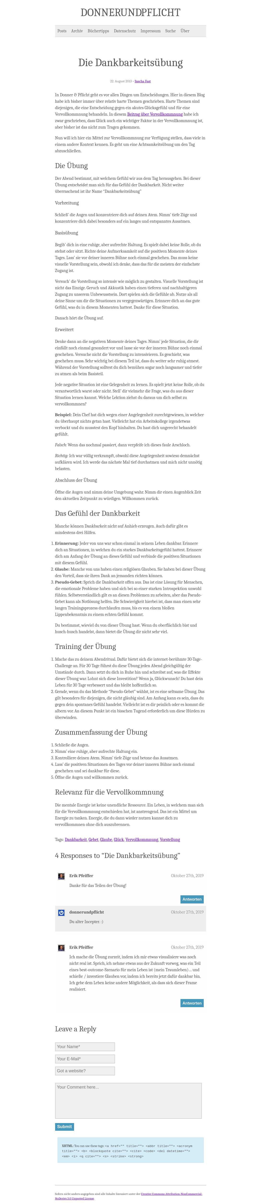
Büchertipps (98, 31)
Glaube (106, 839)
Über (185, 31)
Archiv (77, 31)
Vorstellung (170, 839)
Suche (170, 31)
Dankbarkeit (76, 839)
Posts (62, 31)
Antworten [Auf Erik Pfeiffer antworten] (192, 899)
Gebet (94, 839)
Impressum (151, 31)
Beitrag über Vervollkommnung (155, 114)
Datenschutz (125, 31)
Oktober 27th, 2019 (187, 875)
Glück (119, 839)
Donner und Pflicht (130, 12)
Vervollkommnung (142, 839)
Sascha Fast (143, 81)
